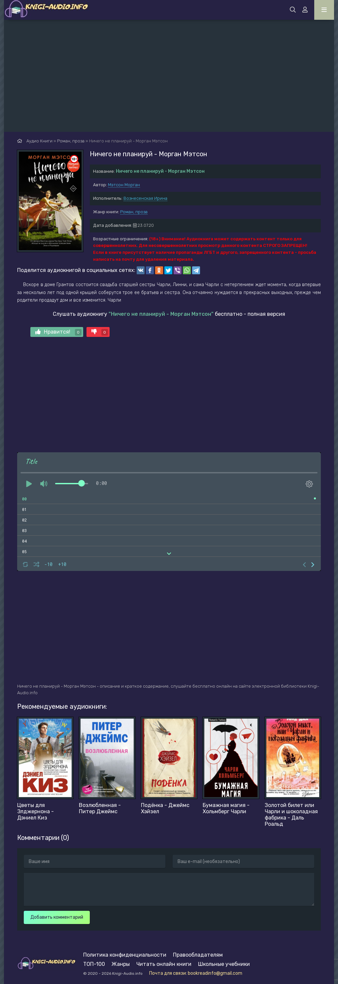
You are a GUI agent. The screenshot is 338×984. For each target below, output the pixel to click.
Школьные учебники (224, 964)
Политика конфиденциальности (124, 955)
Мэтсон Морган (124, 184)
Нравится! (58, 332)
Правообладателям (198, 955)
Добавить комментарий (56, 917)
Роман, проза (134, 211)
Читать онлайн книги (163, 964)
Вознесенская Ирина (145, 198)
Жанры (121, 964)
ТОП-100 (94, 964)
